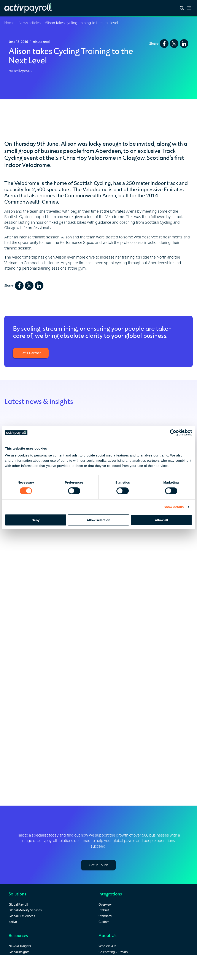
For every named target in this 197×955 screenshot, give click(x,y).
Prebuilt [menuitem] (103, 908)
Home (9, 23)
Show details (174, 507)
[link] (189, 8)
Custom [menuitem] (104, 920)
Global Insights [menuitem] (19, 950)
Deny (36, 520)
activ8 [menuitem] (13, 920)
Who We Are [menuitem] (107, 944)
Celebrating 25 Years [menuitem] (113, 950)
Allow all (161, 520)
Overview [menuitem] (104, 903)
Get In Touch (98, 864)
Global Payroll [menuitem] (18, 903)
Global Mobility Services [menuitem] (25, 908)
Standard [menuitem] (105, 914)
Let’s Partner (31, 353)
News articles (30, 23)
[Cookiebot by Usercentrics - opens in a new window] (173, 432)
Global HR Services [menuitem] (22, 914)
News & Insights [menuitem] (20, 944)
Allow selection (98, 520)
